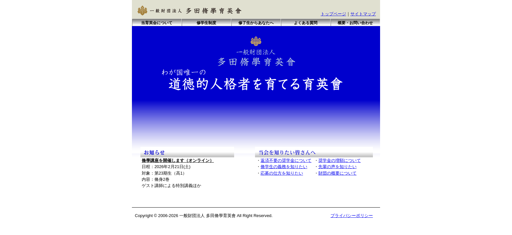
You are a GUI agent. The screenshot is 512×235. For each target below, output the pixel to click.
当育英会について (156, 23)
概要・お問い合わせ (355, 23)
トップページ (333, 13)
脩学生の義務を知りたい (284, 166)
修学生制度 (206, 23)
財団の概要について (337, 173)
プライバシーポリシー (351, 215)
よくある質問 (305, 23)
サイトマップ (363, 13)
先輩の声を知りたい (337, 166)
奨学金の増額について (339, 160)
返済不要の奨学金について (286, 160)
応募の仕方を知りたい (282, 173)
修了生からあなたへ (256, 23)
